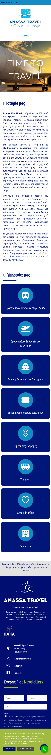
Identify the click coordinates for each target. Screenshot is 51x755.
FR (5, 2)
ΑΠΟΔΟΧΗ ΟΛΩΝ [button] (25, 749)
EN (2, 2)
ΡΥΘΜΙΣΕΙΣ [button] (9, 749)
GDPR (7, 713)
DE (8, 2)
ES (17, 2)
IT (15, 2)
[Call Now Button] (44, 749)
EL (12, 2)
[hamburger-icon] (26, 35)
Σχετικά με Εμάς (9, 564)
